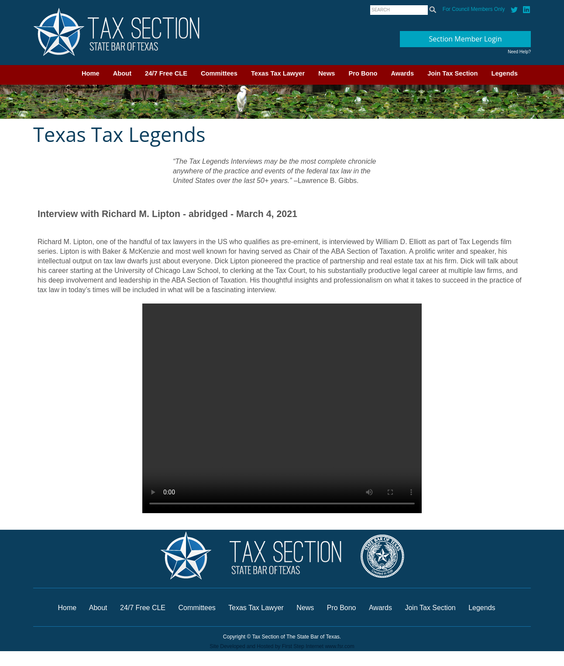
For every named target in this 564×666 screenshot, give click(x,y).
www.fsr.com (339, 646)
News (326, 73)
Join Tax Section (452, 73)
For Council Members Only (474, 9)
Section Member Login (465, 39)
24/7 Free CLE (166, 73)
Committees (219, 73)
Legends (505, 73)
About (122, 73)
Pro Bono (363, 73)
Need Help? (519, 51)
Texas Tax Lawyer (278, 73)
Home (91, 73)
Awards (402, 73)
